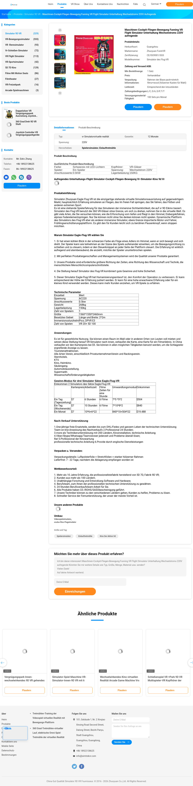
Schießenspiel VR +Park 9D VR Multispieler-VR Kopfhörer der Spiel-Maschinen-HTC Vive (165, 680)
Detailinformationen (64, 127)
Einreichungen (75, 591)
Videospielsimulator (62, 519)
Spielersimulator (64, 536)
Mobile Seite (8, 746)
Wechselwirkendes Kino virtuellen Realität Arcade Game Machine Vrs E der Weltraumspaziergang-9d (119, 680)
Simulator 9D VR (22, 33)
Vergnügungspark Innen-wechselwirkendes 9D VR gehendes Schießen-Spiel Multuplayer (24, 680)
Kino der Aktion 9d (108, 536)
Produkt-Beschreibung (89, 127)
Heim (4, 719)
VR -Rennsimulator (22, 44)
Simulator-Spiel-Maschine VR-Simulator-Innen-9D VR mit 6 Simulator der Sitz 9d (69, 680)
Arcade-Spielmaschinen (22, 90)
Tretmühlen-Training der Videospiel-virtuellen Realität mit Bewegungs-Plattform (49, 718)
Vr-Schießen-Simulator (22, 50)
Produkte (6, 724)
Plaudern (179, 4)
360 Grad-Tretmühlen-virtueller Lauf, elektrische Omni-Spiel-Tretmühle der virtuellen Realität (48, 732)
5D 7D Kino (22, 67)
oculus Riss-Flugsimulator (65, 522)
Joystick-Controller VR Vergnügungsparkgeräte (28, 133)
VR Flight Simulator (22, 56)
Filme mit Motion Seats (22, 73)
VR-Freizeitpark (22, 84)
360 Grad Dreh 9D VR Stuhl (26, 122)
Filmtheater (22, 79)
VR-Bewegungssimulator (22, 39)
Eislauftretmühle (85, 536)
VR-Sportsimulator (22, 61)
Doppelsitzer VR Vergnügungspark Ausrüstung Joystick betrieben (26, 113)
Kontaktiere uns (9, 741)
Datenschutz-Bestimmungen (9, 752)
